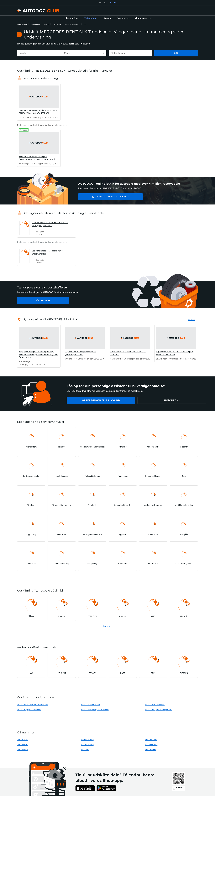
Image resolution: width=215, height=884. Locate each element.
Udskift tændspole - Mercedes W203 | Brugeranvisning (47, 252)
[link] (71, 18)
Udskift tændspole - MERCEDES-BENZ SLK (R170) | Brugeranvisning (50, 224)
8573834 (85, 749)
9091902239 (22, 744)
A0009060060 (87, 739)
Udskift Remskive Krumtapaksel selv (32, 704)
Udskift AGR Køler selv (90, 704)
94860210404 (151, 744)
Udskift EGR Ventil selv (155, 704)
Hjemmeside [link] (22, 24)
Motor (46, 24)
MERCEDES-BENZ (72, 24)
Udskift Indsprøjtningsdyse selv (158, 709)
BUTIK (102, 2)
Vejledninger (35, 24)
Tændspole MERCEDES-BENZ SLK (100, 197)
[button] (122, 18)
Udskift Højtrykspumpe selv (29, 709)
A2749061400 (87, 744)
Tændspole (57, 24)
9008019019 (22, 739)
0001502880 (150, 749)
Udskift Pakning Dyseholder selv (95, 709)
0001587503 (22, 749)
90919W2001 (151, 739)
